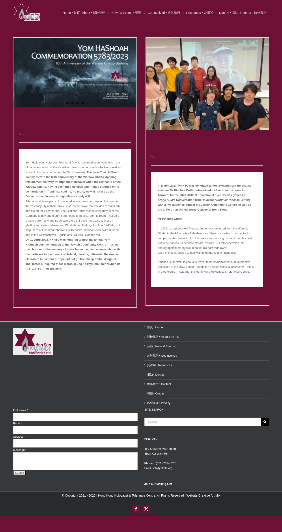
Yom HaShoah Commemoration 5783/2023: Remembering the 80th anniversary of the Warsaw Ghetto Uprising (74, 122)
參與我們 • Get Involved (162, 452)
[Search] (265, 519)
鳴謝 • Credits (155, 490)
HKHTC (30, 134)
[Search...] (202, 519)
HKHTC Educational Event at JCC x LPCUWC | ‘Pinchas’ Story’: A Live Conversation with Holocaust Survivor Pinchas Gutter (167, 145)
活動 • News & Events (161, 443)
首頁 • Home (155, 424)
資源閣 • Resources (159, 462)
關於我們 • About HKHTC (163, 433)
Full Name (20, 507)
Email (17, 520)
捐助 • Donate (156, 471)
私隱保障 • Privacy (158, 500)
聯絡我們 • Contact (159, 481)
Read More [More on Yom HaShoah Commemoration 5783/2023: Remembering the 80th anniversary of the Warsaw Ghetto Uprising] (25, 299)
